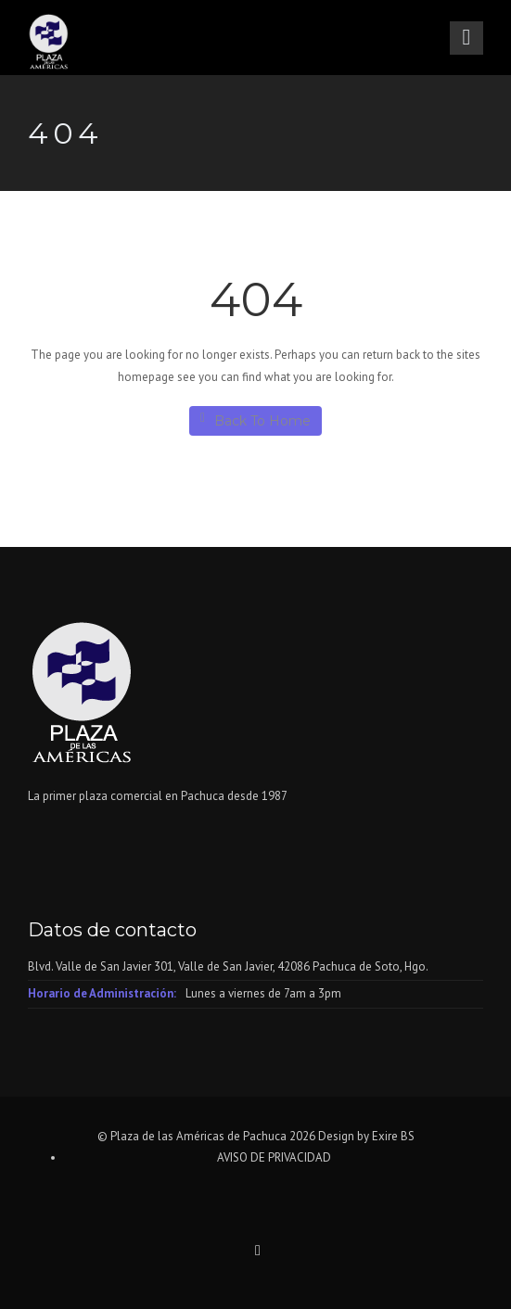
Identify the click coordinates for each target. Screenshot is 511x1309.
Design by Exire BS (366, 1136)
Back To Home (255, 420)
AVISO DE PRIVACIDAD (274, 1157)
